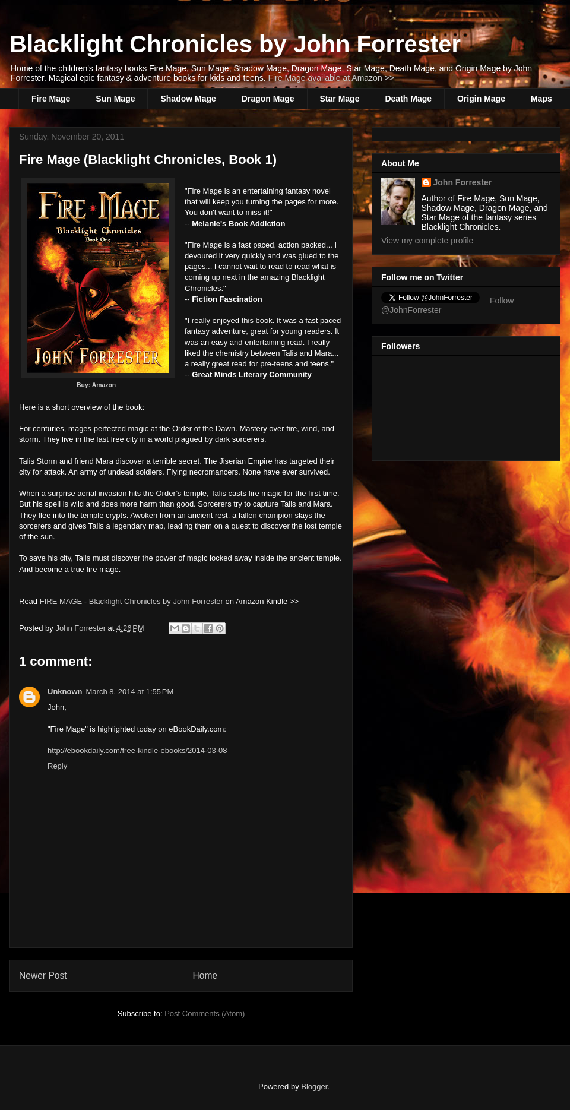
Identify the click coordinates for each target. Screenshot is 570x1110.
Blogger (314, 1086)
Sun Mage (115, 98)
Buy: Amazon (98, 385)
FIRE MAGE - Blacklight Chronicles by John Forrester (131, 601)
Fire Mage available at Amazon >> (331, 78)
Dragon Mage (268, 98)
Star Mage (340, 98)
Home (205, 975)
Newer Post (43, 975)
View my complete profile (427, 240)
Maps (541, 98)
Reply (57, 765)
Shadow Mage (188, 98)
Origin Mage (481, 98)
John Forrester (81, 628)
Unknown (65, 691)
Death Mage (408, 98)
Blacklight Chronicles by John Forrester (235, 44)
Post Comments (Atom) (204, 1013)
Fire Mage (50, 98)
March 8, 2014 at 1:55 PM (130, 691)
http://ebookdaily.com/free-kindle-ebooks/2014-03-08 (137, 750)
